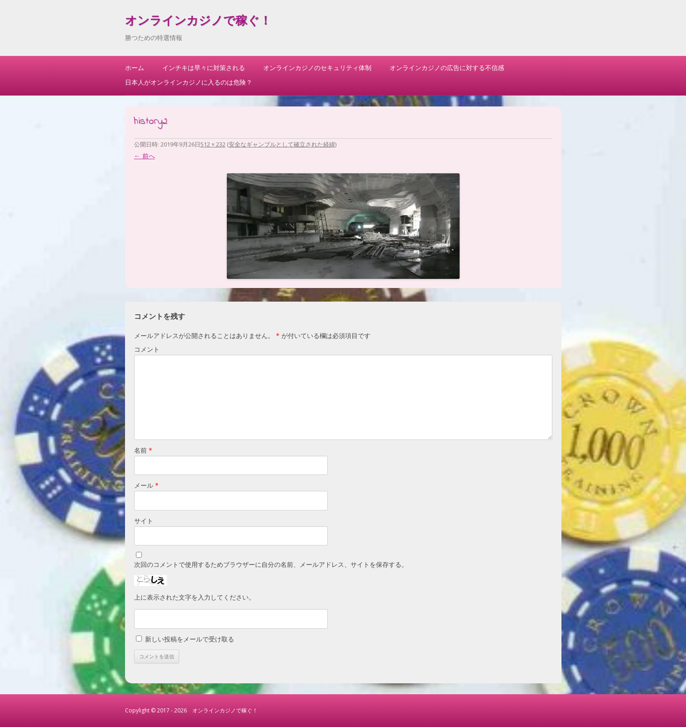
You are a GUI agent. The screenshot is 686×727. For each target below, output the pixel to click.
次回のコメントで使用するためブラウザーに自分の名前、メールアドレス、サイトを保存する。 (271, 564)
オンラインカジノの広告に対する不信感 (447, 67)
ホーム (134, 67)
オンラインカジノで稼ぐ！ (198, 21)
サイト (143, 520)
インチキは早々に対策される (203, 67)
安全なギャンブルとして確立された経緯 (282, 144)
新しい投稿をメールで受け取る (189, 639)
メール (146, 485)
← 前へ (144, 155)
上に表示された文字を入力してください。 (194, 597)
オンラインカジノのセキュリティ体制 (317, 67)
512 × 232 (212, 144)
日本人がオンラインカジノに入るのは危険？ (188, 82)
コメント (147, 349)
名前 (143, 450)
